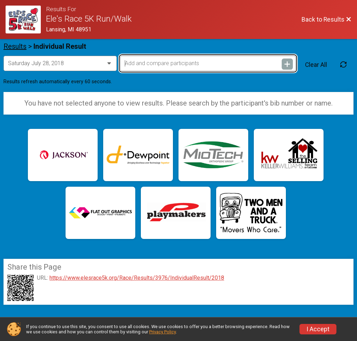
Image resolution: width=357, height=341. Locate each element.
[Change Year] (60, 63)
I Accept (317, 329)
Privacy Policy (162, 331)
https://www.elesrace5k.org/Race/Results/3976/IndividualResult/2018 (137, 278)
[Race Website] (26, 19)
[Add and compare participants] (208, 63)
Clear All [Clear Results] (316, 64)
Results (14, 46)
